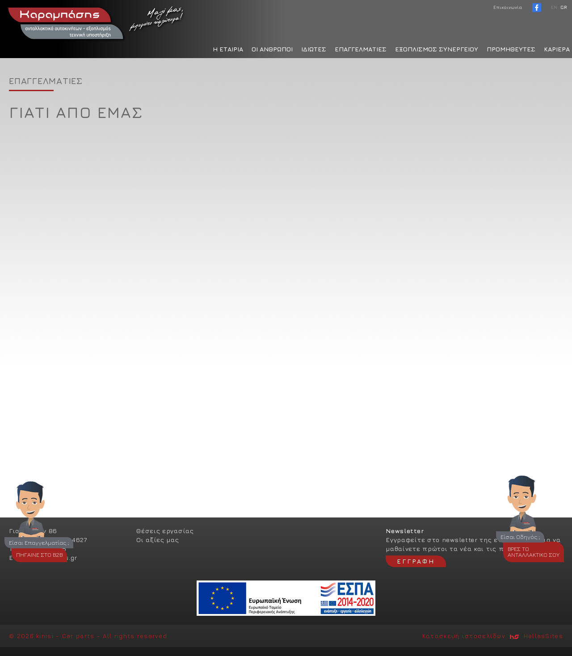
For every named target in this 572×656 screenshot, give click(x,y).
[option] (286, 286)
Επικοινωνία (507, 7)
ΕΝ (554, 7)
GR (563, 7)
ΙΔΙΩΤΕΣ (313, 49)
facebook (536, 7)
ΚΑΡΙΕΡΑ (557, 49)
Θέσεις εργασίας (165, 530)
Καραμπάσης (96, 22)
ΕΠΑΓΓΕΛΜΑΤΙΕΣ (361, 49)
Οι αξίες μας (157, 539)
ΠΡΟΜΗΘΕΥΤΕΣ (511, 49)
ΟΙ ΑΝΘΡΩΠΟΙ (272, 49)
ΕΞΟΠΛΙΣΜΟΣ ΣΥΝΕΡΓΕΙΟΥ (436, 49)
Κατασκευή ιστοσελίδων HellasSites (492, 635)
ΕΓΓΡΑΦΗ (416, 561)
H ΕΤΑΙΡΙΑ (228, 49)
